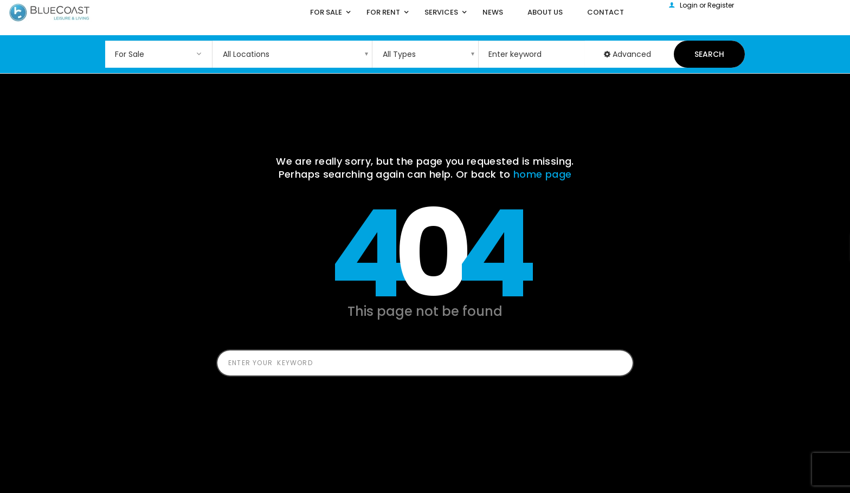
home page (542, 174)
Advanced (627, 54)
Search (709, 54)
